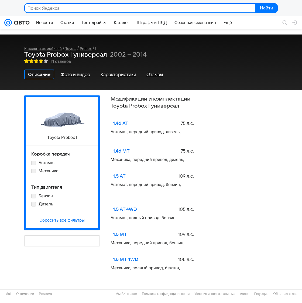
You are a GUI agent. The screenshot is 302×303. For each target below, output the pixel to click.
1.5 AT (119, 176)
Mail (8, 294)
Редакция (261, 294)
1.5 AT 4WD (125, 209)
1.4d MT (121, 151)
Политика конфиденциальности (166, 294)
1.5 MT (120, 234)
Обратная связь (285, 294)
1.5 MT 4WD (125, 259)
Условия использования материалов (221, 294)
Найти (266, 8)
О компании (25, 294)
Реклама (45, 294)
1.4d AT (120, 123)
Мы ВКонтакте (126, 294)
